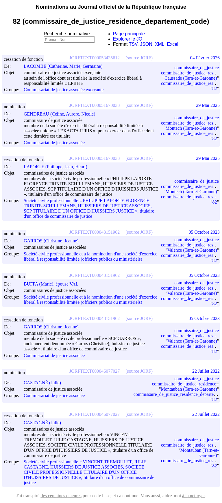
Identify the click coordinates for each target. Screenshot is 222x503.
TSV (133, 44)
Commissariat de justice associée (54, 142)
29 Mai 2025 (208, 105)
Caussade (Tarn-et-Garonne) (190, 78)
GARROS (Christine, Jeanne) (54, 240)
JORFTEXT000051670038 (94, 105)
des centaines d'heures (61, 495)
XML (159, 44)
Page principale (129, 33)
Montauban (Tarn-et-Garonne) (189, 389)
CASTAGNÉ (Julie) (45, 382)
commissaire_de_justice (196, 67)
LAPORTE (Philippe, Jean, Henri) (58, 166)
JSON (146, 44)
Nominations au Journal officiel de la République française (111, 7)
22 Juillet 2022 (206, 371)
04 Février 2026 (205, 57)
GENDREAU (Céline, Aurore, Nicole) (62, 113)
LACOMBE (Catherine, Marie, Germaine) (66, 66)
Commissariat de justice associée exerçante (63, 89)
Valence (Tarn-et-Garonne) (192, 250)
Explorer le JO (127, 38)
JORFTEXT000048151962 (94, 232)
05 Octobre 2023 (204, 232)
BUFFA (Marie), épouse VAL (54, 283)
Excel (172, 44)
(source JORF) (139, 57)
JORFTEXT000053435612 (94, 57)
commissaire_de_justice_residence (184, 383)
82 (214, 88)
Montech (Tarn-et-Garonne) (191, 128)
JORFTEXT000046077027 (94, 371)
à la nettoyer (193, 495)
